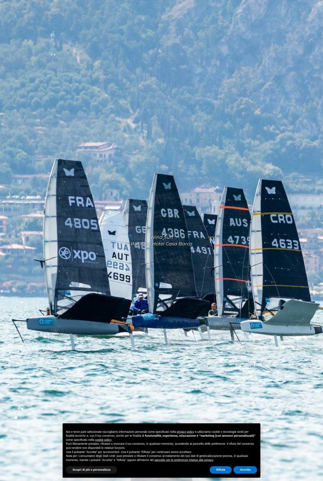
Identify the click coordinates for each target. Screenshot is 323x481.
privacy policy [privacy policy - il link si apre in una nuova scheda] (185, 431)
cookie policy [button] (103, 439)
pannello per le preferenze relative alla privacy (183, 460)
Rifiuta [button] (220, 469)
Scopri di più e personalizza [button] (91, 469)
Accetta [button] (245, 469)
